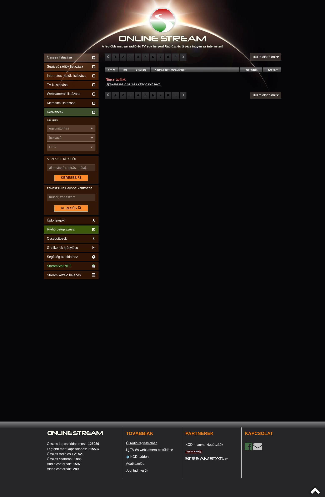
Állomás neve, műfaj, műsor (170, 70)
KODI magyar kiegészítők (204, 444)
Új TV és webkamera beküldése (149, 450)
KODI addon (137, 457)
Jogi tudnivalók (137, 470)
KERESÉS (71, 177)
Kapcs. (272, 70)
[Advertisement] (71, 342)
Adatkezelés (135, 463)
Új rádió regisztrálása (141, 443)
